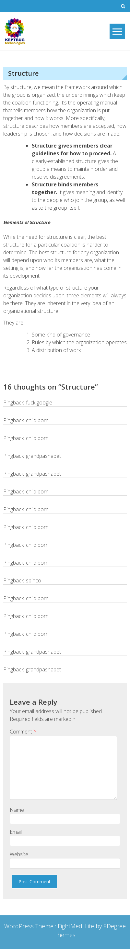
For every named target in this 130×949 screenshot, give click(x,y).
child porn (37, 420)
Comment (23, 731)
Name (17, 809)
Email (16, 831)
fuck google (39, 402)
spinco (33, 580)
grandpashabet (43, 455)
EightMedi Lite (77, 926)
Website (19, 854)
